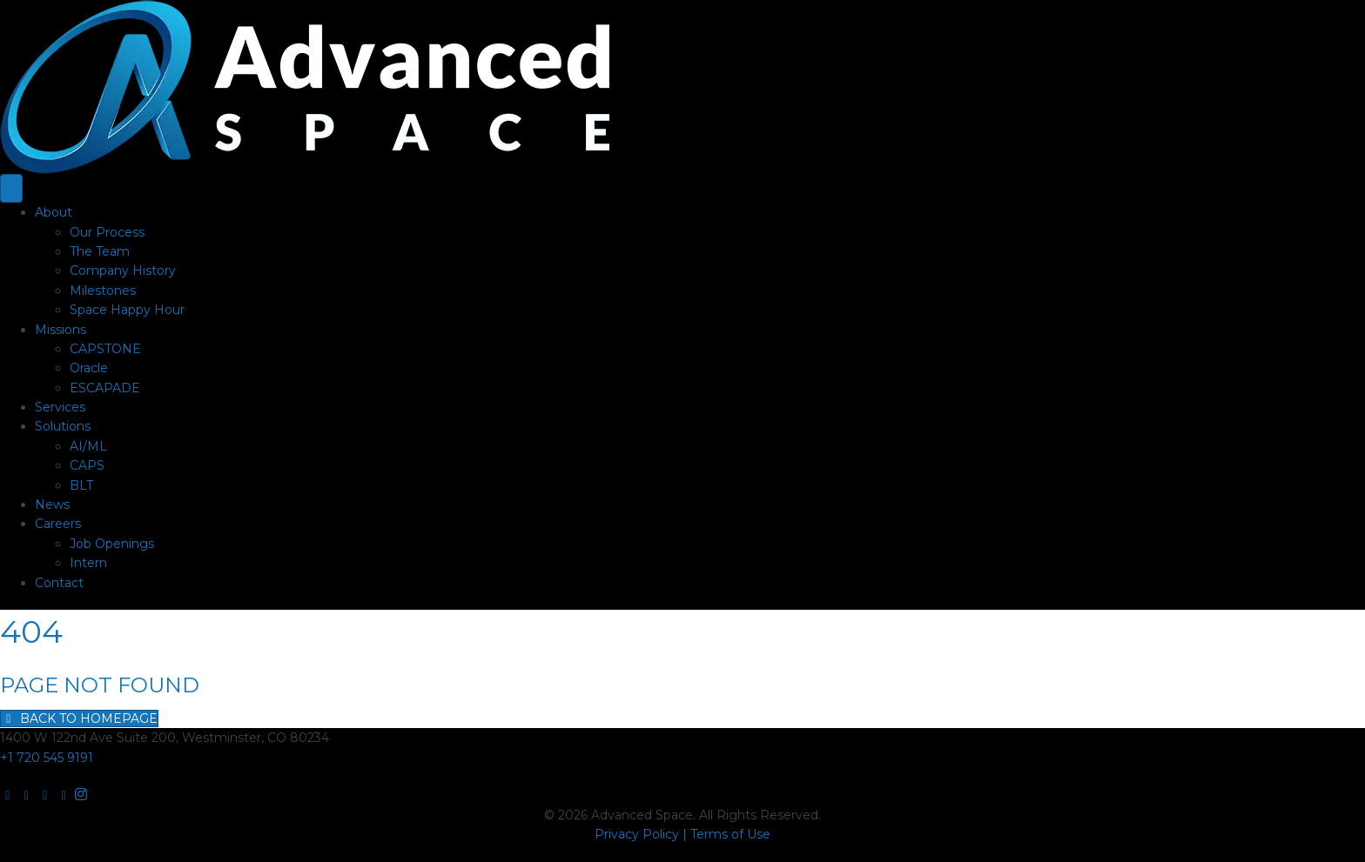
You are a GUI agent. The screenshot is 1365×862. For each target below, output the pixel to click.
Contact (59, 583)
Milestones (103, 290)
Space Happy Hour (127, 309)
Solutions (63, 426)
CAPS (87, 465)
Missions (60, 329)
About (53, 212)
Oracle (89, 368)
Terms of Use (730, 834)
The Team (100, 251)
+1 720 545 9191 (46, 757)
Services (60, 407)
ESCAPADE (105, 388)
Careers (58, 523)
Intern (88, 563)
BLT (81, 485)
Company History (123, 270)
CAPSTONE (105, 349)
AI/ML (88, 446)
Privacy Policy (637, 834)
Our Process (107, 232)
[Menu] (11, 188)
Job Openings (112, 543)
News (52, 504)
